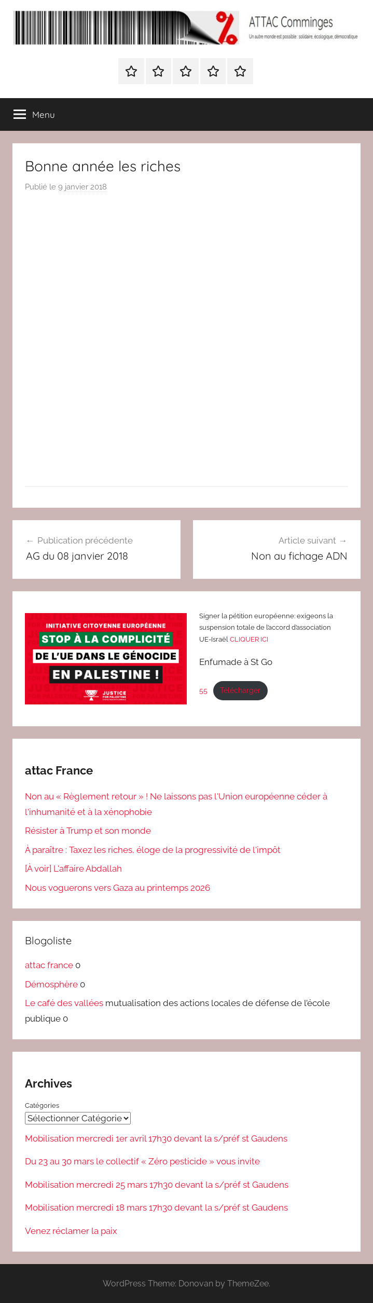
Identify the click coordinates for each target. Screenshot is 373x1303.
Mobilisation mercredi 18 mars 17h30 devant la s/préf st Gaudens (156, 1207)
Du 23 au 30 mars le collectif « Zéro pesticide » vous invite (142, 1161)
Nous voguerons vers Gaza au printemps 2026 (117, 888)
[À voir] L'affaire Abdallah (73, 868)
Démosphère (51, 984)
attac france (49, 965)
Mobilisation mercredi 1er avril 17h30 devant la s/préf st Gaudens (156, 1138)
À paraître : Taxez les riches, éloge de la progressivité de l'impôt (153, 850)
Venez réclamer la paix (71, 1230)
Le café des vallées (64, 1003)
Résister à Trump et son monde (88, 830)
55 (203, 690)
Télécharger (240, 690)
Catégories (42, 1105)
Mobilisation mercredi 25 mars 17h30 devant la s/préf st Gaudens (156, 1184)
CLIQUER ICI (249, 639)
